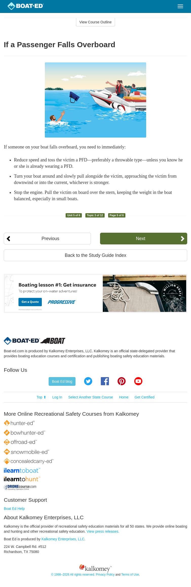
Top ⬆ (41, 397)
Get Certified (145, 397)
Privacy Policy (105, 574)
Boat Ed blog (62, 381)
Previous (50, 238)
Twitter (88, 381)
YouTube (138, 381)
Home (123, 397)
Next (140, 238)
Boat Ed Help (14, 509)
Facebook (105, 381)
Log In (57, 397)
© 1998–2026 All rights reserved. (73, 574)
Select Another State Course (90, 397)
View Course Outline (95, 22)
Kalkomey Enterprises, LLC (63, 539)
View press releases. (103, 531)
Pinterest (122, 381)
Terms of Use (130, 574)
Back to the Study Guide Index (95, 255)
